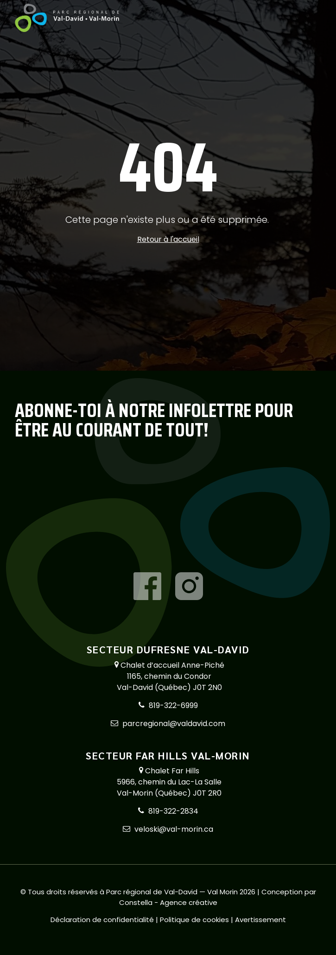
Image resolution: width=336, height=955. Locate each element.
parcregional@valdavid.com (173, 723)
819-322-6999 (173, 705)
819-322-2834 (173, 811)
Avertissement (260, 919)
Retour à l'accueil (168, 239)
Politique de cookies (195, 919)
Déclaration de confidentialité (103, 919)
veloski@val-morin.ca (173, 829)
